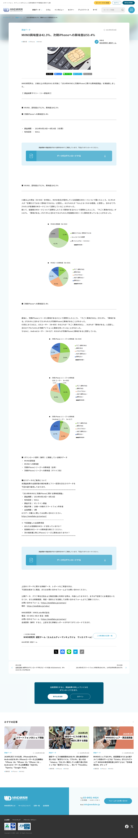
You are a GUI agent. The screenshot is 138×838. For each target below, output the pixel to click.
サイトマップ (16, 819)
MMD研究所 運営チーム (108, 43)
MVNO (39, 41)
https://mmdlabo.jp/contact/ (34, 516)
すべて (95, 10)
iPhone (32, 41)
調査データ (36, 10)
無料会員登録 (129, 2)
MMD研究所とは (9, 805)
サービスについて (24, 805)
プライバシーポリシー (29, 819)
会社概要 (6, 819)
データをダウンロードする (53, 156)
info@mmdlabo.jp (92, 804)
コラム (48, 10)
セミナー (71, 10)
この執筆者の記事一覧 (105, 636)
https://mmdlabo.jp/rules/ (38, 606)
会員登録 (46, 805)
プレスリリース (83, 10)
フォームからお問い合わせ (118, 801)
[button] (133, 722)
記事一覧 (37, 805)
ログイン (116, 2)
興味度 (24, 41)
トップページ (6, 17)
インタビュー (59, 10)
